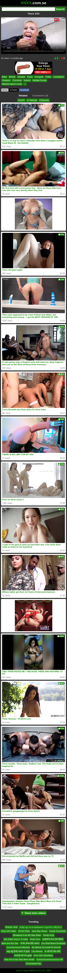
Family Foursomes (57, 931)
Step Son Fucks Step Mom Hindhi (19, 959)
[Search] (28, 9)
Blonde (12, 77)
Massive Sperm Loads (12, 84)
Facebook (24, 90)
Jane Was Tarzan (39, 931)
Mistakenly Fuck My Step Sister (27, 935)
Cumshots (17, 80)
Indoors (27, 80)
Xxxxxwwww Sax (33, 964)
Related (23, 95)
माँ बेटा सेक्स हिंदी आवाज (29, 943)
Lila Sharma (37, 951)
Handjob (21, 77)
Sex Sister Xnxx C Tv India (16, 939)
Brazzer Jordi (11, 927)
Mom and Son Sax (10, 943)
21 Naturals (32, 100)
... (25, 84)
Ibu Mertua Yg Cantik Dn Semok (46, 947)
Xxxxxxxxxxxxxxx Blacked (18, 947)
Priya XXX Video (8, 931)
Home (19, 971)
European (39, 77)
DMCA (33, 971)
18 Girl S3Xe (24, 931)
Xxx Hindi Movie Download (53, 943)
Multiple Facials (39, 80)
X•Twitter (14, 90)
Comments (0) (40, 95)
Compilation (58, 77)
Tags (25, 971)
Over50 (21, 100)
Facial (30, 77)
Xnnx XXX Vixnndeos (43, 955)
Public (48, 77)
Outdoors (6, 80)
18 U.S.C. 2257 (44, 971)
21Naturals (44, 100)
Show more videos (33, 913)
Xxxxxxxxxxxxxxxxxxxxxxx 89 (50, 959)
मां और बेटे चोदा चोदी (52, 951)
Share (4, 90)
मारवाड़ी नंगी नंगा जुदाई (22, 955)
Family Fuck (48, 935)
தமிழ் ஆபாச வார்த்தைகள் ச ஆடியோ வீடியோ (41, 927)
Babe (4, 77)
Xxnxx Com (35, 939)
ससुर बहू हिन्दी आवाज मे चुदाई (18, 951)
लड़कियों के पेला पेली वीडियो (52, 939)
